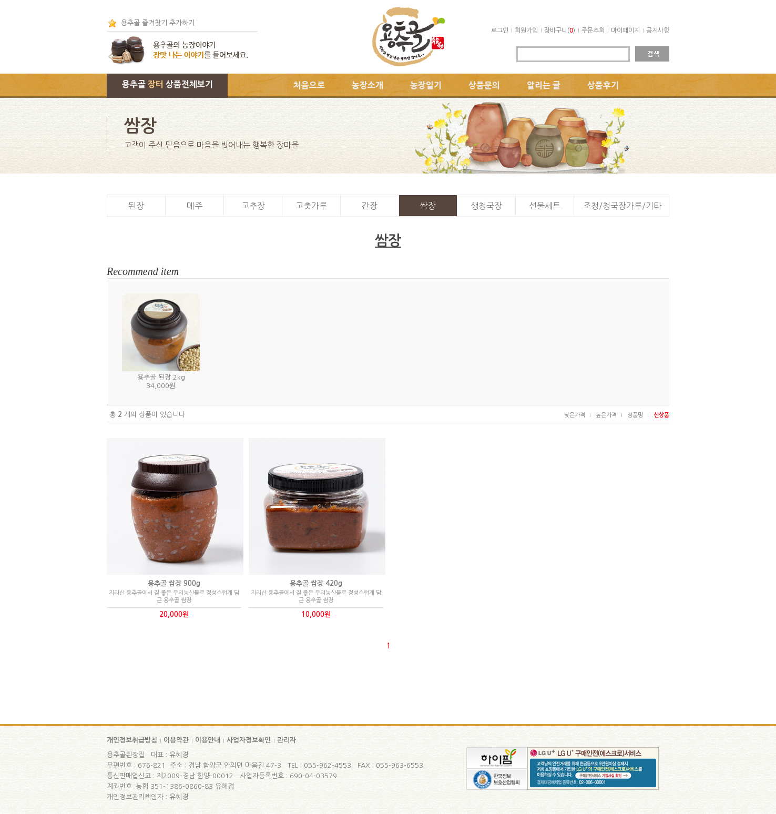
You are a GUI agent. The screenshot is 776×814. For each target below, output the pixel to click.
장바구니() (559, 30)
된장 (136, 205)
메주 (194, 205)
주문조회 (593, 30)
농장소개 (367, 85)
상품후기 (603, 85)
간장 (369, 205)
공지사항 (657, 30)
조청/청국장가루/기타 (622, 205)
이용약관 (176, 740)
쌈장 (428, 205)
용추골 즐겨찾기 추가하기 (158, 22)
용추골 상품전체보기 (167, 84)
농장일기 (426, 85)
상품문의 (484, 85)
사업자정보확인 (249, 740)
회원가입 (526, 30)
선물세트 (544, 205)
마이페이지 (625, 30)
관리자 (286, 740)
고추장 (253, 205)
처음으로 (309, 85)
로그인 (499, 30)
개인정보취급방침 (132, 740)
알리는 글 (543, 85)
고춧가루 (311, 205)
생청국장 (486, 205)
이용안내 (207, 740)
